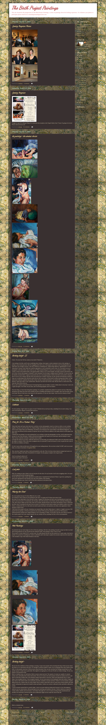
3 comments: (27, 652)
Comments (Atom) (22, 715)
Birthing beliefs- (18, 661)
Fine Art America (81, 35)
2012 (80, 59)
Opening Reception (18, 93)
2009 (80, 66)
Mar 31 (83, 73)
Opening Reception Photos (21, 26)
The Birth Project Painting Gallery (84, 24)
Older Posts (69, 712)
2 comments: (27, 395)
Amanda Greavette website (83, 29)
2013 (80, 57)
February (82, 99)
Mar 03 (83, 95)
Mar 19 (83, 86)
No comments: (26, 127)
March (81, 72)
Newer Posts (15, 712)
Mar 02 (83, 97)
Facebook (79, 33)
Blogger (60, 721)
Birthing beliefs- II (19, 355)
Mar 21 (83, 82)
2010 (80, 63)
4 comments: (27, 83)
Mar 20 (83, 84)
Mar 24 (83, 80)
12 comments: (26, 346)
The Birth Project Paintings (35, 8)
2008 (80, 68)
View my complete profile (82, 48)
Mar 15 (83, 88)
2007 (80, 102)
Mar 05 (83, 93)
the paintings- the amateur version (24, 136)
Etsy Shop (79, 31)
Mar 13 (83, 91)
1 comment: (26, 460)
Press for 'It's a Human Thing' (23, 422)
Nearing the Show (18, 492)
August (81, 69)
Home (43, 712)
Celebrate (15, 404)
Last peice (15, 469)
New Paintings (17, 526)
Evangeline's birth (31, 447)
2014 (80, 55)
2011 (80, 61)
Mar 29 (83, 78)
